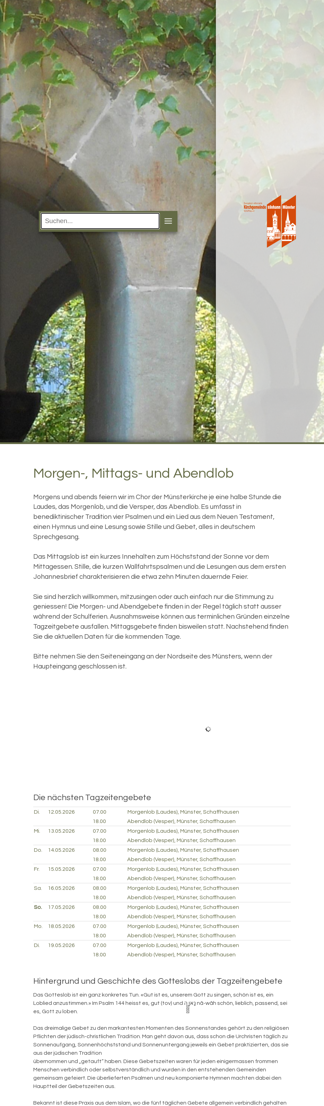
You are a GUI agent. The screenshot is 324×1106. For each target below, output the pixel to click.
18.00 (99, 821)
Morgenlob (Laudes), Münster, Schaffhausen (183, 812)
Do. (38, 850)
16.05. (61, 888)
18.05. (61, 926)
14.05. (61, 850)
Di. (37, 812)
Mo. (38, 926)
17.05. (61, 907)
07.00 (99, 812)
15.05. (61, 869)
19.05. (61, 945)
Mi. (37, 831)
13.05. (61, 831)
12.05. (61, 812)
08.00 (99, 850)
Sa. (38, 888)
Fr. (37, 869)
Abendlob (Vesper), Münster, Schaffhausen (181, 821)
